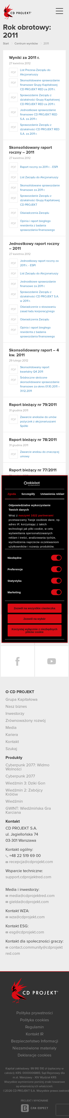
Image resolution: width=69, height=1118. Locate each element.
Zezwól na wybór (34, 618)
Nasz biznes (16, 707)
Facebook (17, 661)
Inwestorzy (15, 714)
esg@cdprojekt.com (25, 932)
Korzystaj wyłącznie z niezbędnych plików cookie (34, 630)
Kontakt (12, 742)
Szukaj (11, 749)
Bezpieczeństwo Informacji (34, 1041)
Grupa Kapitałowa (22, 700)
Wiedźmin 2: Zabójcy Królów (24, 792)
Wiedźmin (14, 801)
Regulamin (34, 1027)
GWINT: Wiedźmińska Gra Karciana (28, 811)
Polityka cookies (34, 1020)
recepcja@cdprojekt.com (29, 862)
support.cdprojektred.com (28, 877)
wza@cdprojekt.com (25, 917)
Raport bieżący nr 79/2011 (33, 405)
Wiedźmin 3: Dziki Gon (25, 783)
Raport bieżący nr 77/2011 (32, 470)
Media (11, 728)
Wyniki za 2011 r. (24, 58)
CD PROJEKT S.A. (21, 828)
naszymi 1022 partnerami (36, 515)
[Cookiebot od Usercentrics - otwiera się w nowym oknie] (24, 483)
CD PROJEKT (18, 12)
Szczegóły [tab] (28, 493)
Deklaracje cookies (34, 1055)
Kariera (12, 735)
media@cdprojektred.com (30, 896)
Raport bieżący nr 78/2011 (33, 440)
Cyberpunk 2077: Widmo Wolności (27, 767)
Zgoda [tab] (12, 493)
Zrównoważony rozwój (26, 721)
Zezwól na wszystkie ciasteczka (34, 608)
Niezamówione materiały (34, 1048)
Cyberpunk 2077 (20, 776)
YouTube (51, 661)
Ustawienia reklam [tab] (52, 493)
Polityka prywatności (34, 1013)
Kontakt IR (34, 1034)
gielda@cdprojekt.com (27, 902)
